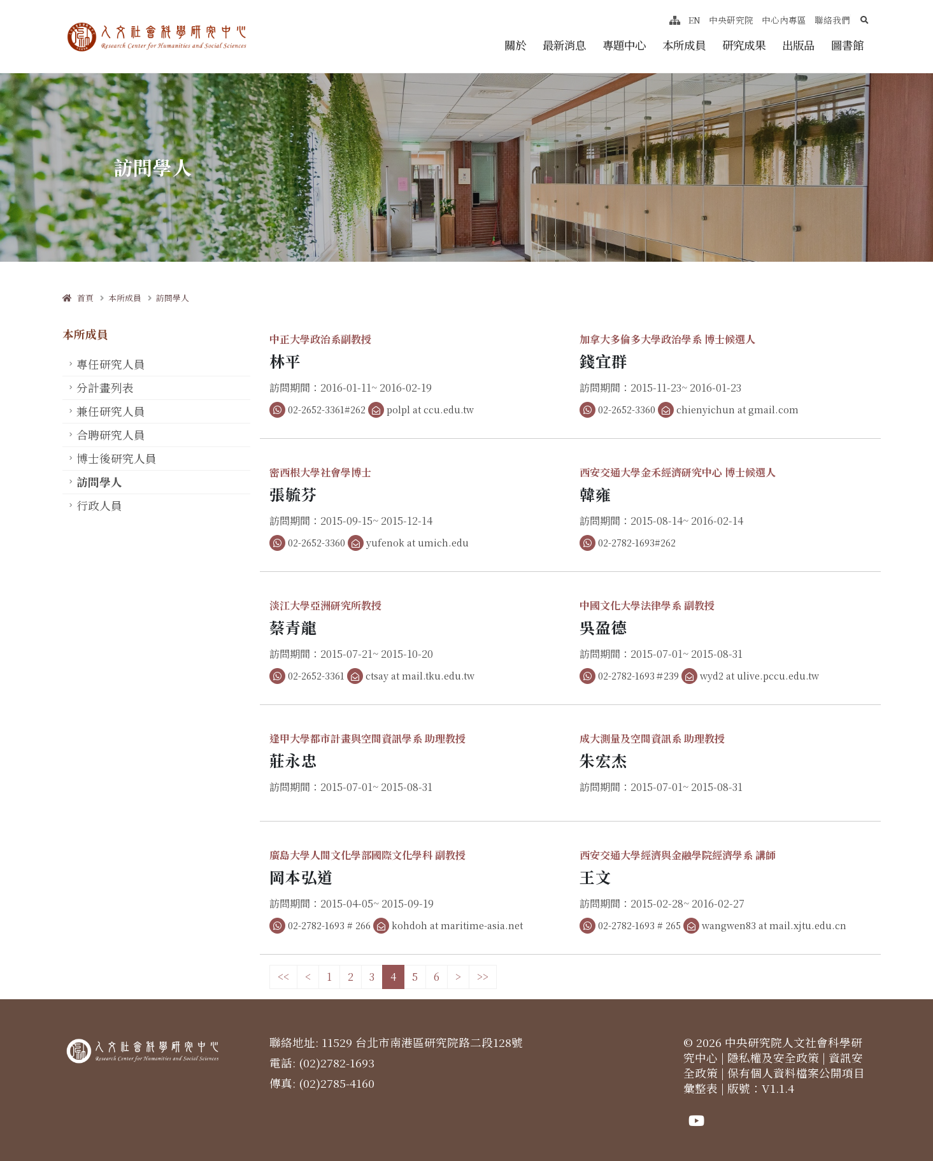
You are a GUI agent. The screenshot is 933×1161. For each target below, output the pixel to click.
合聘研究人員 (110, 435)
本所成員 (684, 45)
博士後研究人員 (116, 458)
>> (482, 976)
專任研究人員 (110, 364)
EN (694, 19)
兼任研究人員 (110, 411)
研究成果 (744, 45)
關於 (515, 45)
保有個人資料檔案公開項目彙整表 (774, 1080)
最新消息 (564, 45)
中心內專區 (784, 19)
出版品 (798, 45)
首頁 (78, 298)
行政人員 (99, 505)
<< (283, 976)
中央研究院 (731, 19)
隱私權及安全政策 (773, 1057)
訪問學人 (172, 298)
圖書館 (847, 45)
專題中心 (624, 45)
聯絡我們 (832, 19)
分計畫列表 (105, 387)
